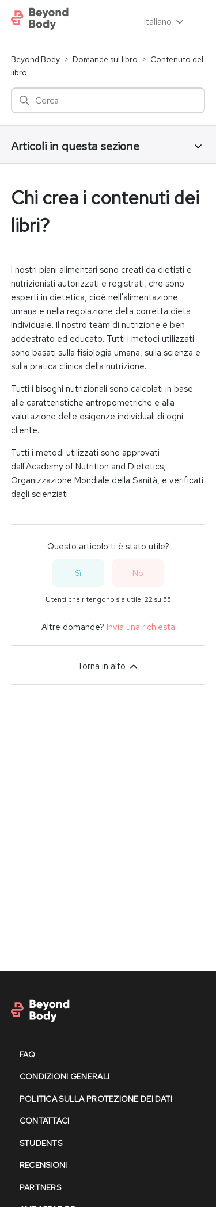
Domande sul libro (105, 59)
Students (41, 1143)
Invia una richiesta (141, 627)
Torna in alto (108, 666)
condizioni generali (64, 1076)
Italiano (164, 22)
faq (28, 1054)
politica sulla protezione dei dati (96, 1099)
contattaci (45, 1121)
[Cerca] (108, 100)
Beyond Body (35, 59)
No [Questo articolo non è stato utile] (137, 573)
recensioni (43, 1165)
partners (40, 1187)
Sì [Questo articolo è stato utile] (78, 573)
